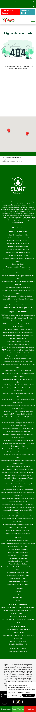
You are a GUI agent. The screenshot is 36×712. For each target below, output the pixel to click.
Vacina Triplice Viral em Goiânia (18, 558)
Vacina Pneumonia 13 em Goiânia (18, 546)
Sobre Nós (18, 591)
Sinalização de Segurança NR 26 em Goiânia (18, 370)
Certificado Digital (25, 12)
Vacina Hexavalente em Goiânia (18, 549)
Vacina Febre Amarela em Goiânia (18, 581)
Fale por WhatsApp (18, 709)
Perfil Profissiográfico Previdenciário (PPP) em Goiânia (18, 385)
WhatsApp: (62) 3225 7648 (18, 648)
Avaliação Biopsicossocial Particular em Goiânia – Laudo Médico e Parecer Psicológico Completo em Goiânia (18, 299)
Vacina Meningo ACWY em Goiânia (18, 555)
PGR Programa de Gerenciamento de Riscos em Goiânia (18, 315)
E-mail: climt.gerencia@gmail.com (18, 651)
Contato (18, 600)
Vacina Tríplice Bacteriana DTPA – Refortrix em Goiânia (18, 543)
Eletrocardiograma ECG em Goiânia (18, 241)
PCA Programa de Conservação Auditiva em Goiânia (18, 350)
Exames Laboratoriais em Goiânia (18, 255)
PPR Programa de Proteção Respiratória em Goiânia (18, 347)
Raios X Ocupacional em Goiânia (18, 246)
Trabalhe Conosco (18, 597)
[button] (8, 131)
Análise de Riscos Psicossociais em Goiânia (18, 359)
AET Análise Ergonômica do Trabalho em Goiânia (18, 332)
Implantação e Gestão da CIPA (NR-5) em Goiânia (18, 489)
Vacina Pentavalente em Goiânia (18, 552)
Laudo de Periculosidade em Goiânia (18, 344)
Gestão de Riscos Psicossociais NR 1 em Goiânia (18, 361)
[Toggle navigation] (33, 20)
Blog (18, 594)
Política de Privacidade (23, 692)
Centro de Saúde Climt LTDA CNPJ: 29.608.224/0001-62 (18, 608)
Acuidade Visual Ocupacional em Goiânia (18, 252)
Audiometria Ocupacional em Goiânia (18, 235)
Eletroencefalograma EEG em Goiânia (18, 244)
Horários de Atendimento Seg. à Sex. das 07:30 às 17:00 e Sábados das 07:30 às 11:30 (18, 619)
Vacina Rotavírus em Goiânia (18, 564)
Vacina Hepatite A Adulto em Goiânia (18, 572)
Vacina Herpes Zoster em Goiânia (18, 561)
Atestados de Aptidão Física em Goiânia (18, 267)
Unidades (30, 709)
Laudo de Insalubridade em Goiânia (18, 341)
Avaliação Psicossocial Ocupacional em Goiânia (18, 238)
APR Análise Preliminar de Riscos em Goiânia (18, 329)
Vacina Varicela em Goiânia (18, 578)
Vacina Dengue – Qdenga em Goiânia (18, 540)
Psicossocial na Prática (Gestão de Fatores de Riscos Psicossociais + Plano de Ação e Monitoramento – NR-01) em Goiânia (18, 518)
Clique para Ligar (6, 709)
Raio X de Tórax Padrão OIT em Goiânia (18, 287)
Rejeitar (14, 695)
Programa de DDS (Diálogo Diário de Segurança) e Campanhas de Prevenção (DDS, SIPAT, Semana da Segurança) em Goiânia (18, 443)
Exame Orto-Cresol (18, 264)
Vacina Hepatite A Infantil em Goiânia (18, 584)
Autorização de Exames (8, 12)
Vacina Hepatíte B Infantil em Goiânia (18, 575)
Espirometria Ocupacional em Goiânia (18, 249)
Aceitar (28, 695)
